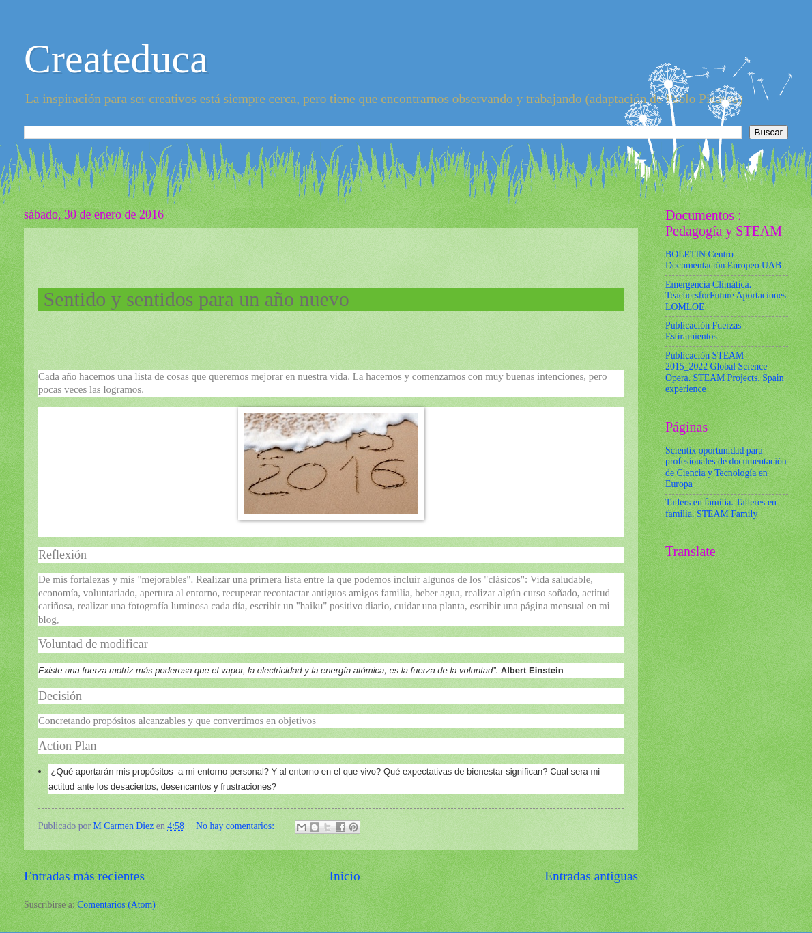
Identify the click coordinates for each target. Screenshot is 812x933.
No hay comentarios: (236, 826)
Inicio (345, 876)
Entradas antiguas (591, 876)
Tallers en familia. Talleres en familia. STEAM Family (721, 508)
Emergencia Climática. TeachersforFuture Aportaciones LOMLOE (725, 295)
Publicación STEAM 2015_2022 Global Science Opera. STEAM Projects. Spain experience (724, 372)
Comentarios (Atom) (116, 905)
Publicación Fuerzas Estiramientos (703, 331)
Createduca (116, 58)
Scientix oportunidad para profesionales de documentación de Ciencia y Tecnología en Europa (726, 467)
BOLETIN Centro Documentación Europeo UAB (723, 260)
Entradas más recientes (84, 876)
